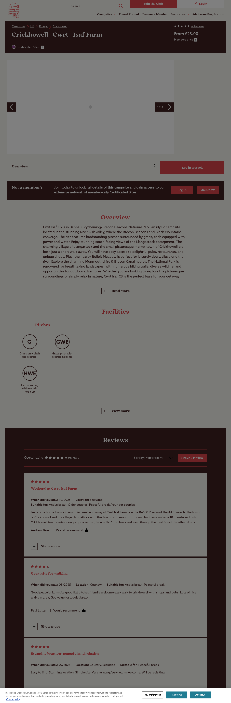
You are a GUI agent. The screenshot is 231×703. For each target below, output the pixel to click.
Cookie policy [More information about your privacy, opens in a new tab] (13, 699)
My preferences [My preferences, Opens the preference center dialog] (153, 695)
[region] (115, 695)
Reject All (176, 695)
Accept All (200, 695)
